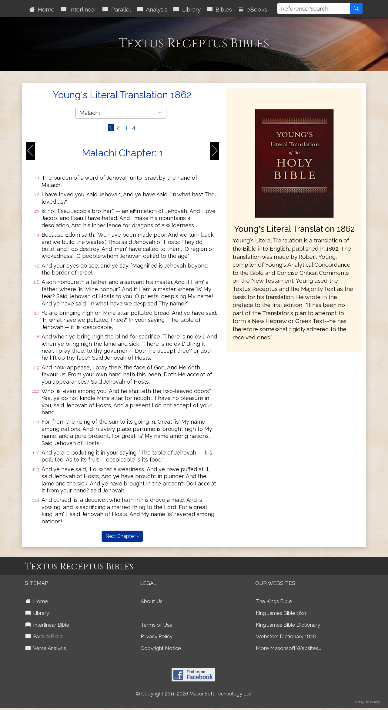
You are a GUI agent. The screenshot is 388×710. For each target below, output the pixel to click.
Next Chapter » (122, 536)
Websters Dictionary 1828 (286, 636)
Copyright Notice (161, 648)
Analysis (152, 9)
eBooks (252, 9)
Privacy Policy (156, 636)
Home (42, 9)
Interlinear (78, 9)
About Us (151, 601)
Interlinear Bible (47, 625)
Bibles (219, 9)
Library (187, 9)
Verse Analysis (45, 648)
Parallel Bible (44, 636)
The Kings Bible (274, 601)
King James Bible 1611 (281, 613)
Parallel (116, 9)
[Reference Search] (313, 8)
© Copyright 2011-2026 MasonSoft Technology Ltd (193, 694)
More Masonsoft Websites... (288, 648)
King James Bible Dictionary (288, 625)
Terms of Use (156, 625)
